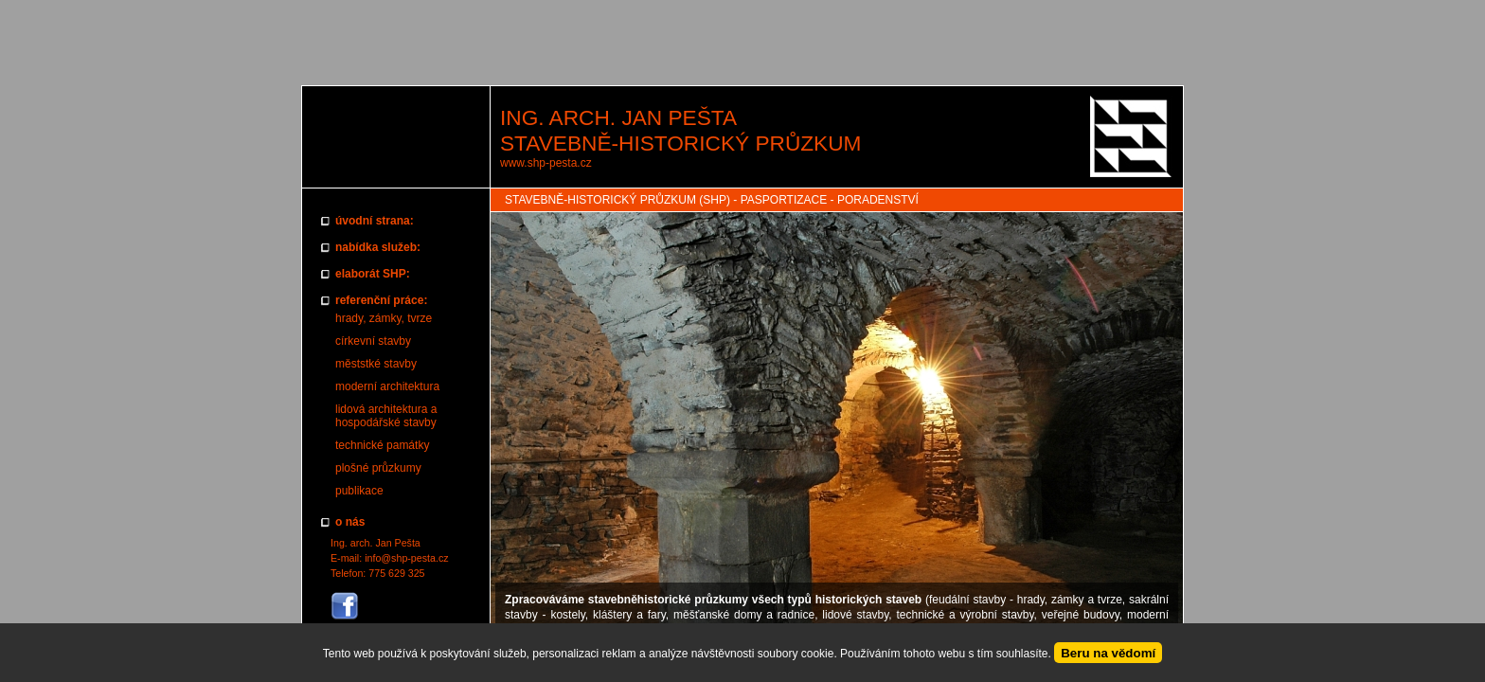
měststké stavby (376, 363)
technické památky (382, 445)
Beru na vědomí (1108, 653)
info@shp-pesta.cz (406, 558)
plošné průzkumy (378, 468)
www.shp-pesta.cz (546, 163)
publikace (359, 490)
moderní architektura (387, 386)
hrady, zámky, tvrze (383, 318)
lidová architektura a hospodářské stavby (386, 416)
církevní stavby (373, 341)
